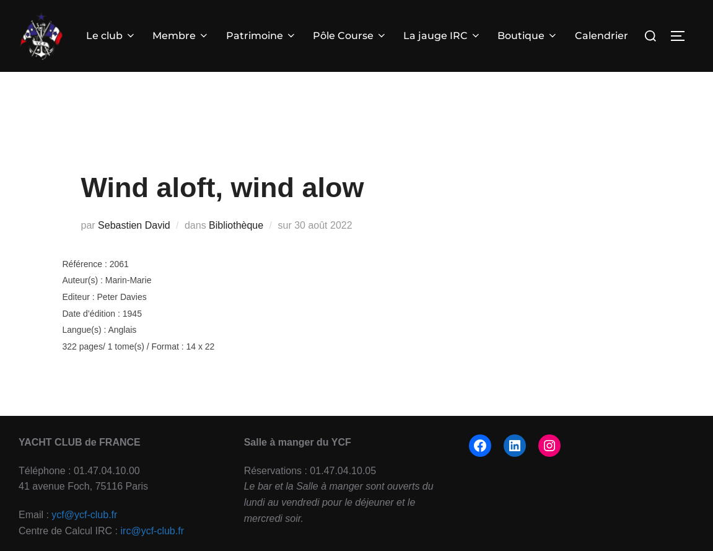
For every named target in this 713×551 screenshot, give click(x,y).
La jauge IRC (442, 36)
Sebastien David (134, 225)
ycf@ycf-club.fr (84, 514)
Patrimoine (261, 36)
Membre (180, 36)
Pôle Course (350, 36)
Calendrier (601, 36)
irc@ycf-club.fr (152, 531)
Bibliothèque (236, 225)
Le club (111, 36)
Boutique (527, 36)
